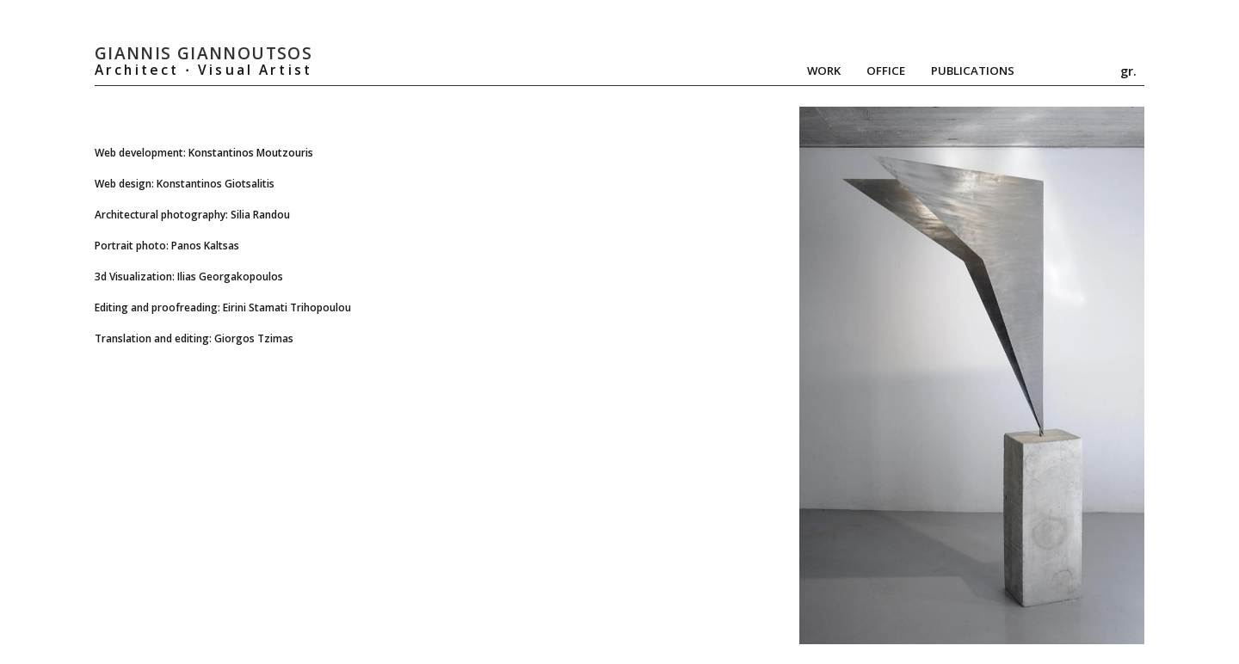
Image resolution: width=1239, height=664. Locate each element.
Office (885, 70)
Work (824, 70)
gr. (1128, 70)
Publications (972, 70)
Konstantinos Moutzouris (250, 152)
